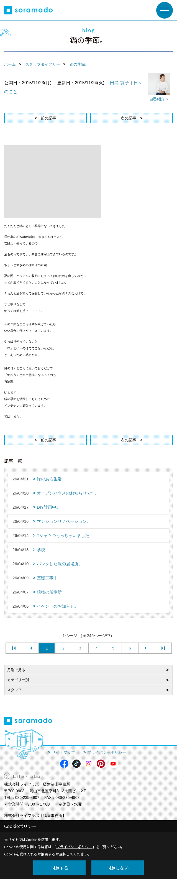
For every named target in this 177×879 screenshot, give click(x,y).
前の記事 (48, 118)
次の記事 (128, 118)
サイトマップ (63, 752)
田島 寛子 (119, 82)
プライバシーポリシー (106, 752)
